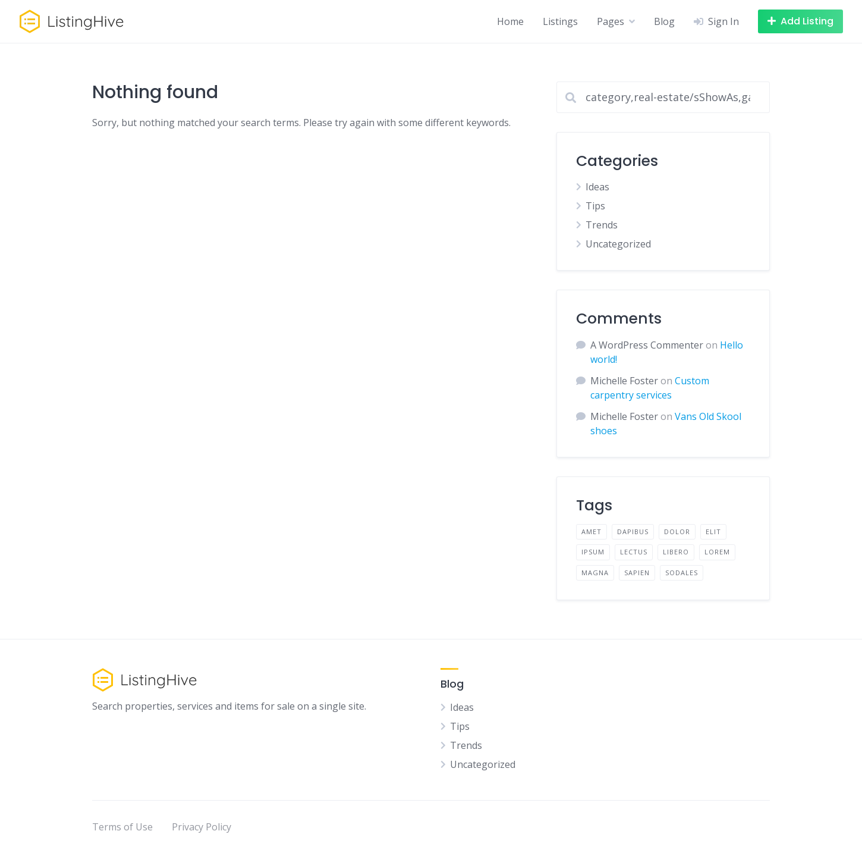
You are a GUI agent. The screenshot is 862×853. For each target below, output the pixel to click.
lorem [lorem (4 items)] (717, 551)
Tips (595, 205)
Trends (602, 224)
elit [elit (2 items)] (713, 531)
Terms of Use (122, 826)
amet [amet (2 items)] (591, 531)
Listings (560, 21)
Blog (664, 21)
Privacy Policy (201, 826)
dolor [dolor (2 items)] (677, 531)
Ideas (597, 186)
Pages (610, 21)
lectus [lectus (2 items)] (633, 551)
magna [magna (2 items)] (595, 572)
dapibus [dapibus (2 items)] (633, 531)
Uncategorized (618, 243)
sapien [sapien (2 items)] (637, 572)
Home (510, 21)
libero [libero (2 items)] (676, 551)
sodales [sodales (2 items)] (681, 572)
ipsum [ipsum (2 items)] (593, 551)
